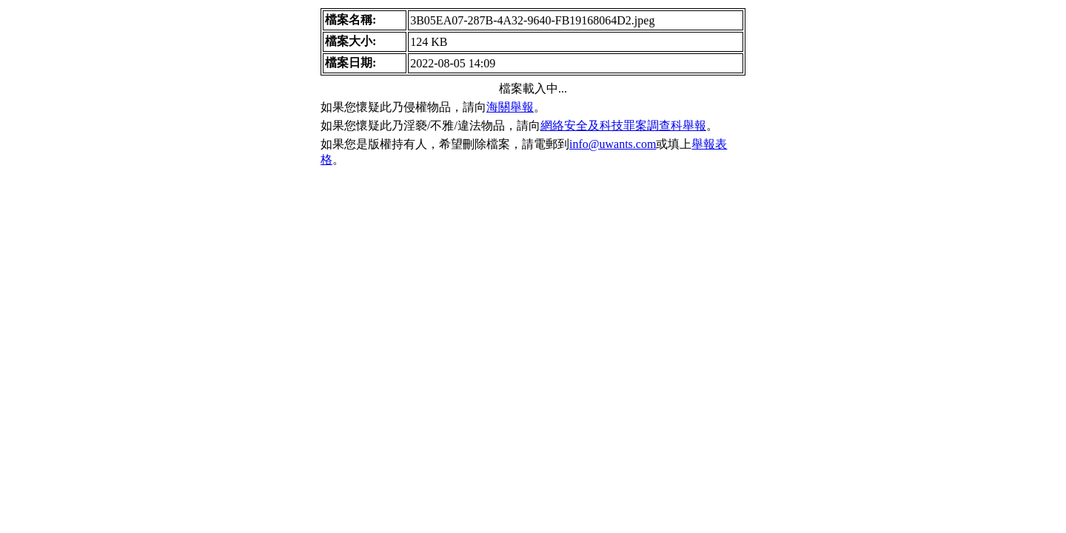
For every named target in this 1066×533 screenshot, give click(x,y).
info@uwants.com (612, 144)
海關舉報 (510, 107)
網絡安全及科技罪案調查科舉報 (623, 125)
